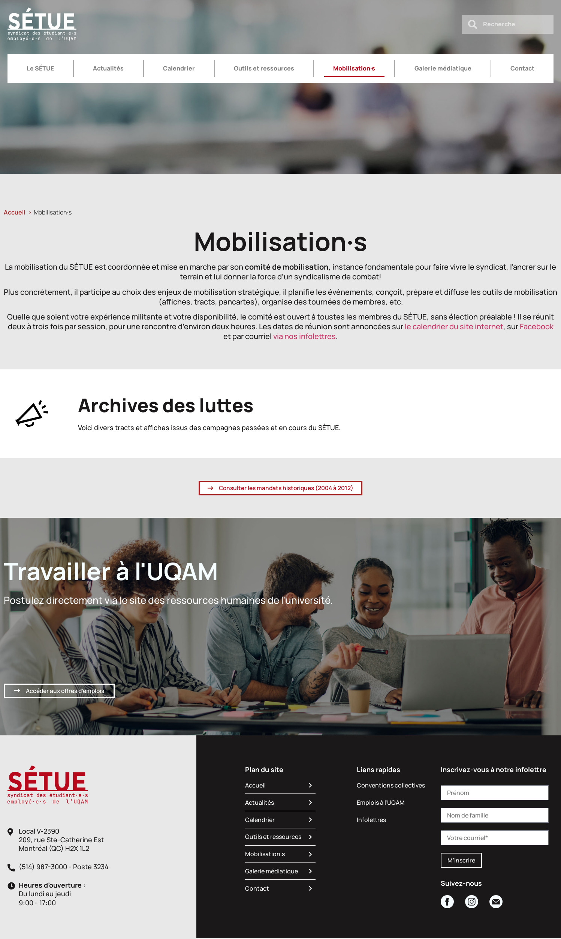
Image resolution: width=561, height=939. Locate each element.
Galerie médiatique (442, 68)
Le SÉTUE (40, 68)
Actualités (108, 68)
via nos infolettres (304, 336)
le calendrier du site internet (454, 326)
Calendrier (179, 68)
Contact (522, 68)
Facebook (537, 326)
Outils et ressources (264, 68)
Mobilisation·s (354, 68)
